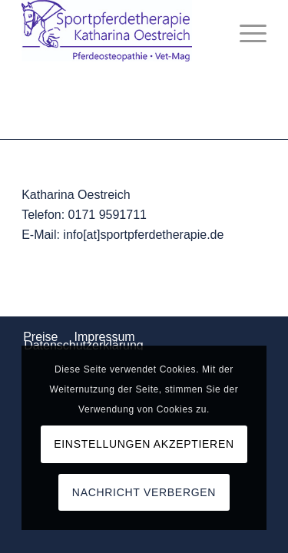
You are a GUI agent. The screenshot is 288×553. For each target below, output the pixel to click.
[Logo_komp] (119, 30)
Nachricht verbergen (144, 492)
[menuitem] (245, 30)
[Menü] (245, 30)
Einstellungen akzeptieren (144, 444)
